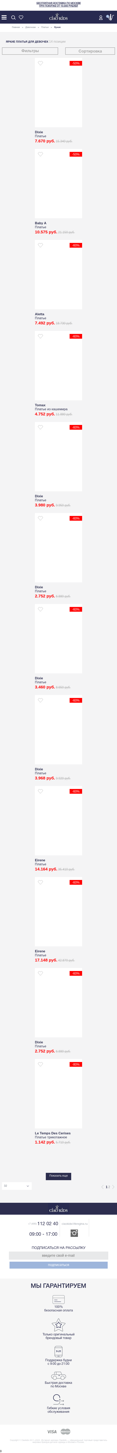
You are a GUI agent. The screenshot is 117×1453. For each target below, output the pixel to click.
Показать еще (58, 1176)
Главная (16, 27)
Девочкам (30, 27)
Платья (45, 27)
